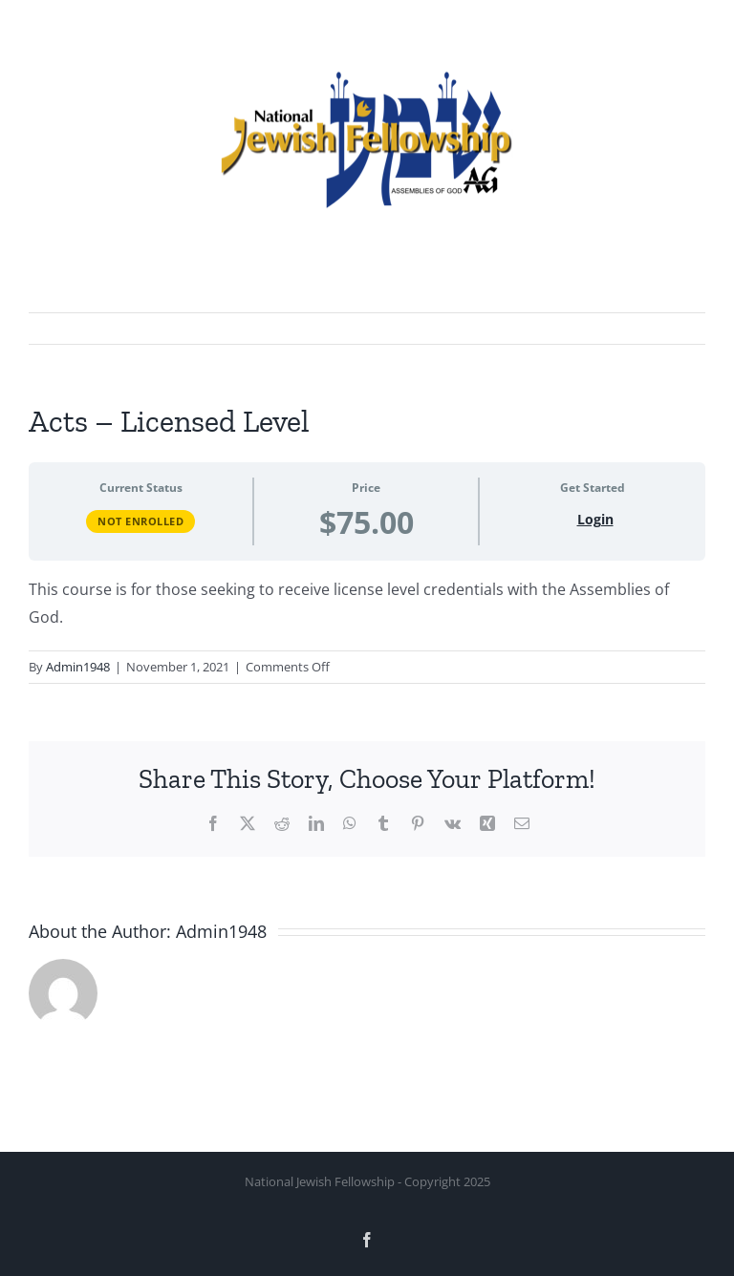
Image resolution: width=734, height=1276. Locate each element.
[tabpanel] (367, 603)
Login (595, 519)
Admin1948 (78, 666)
